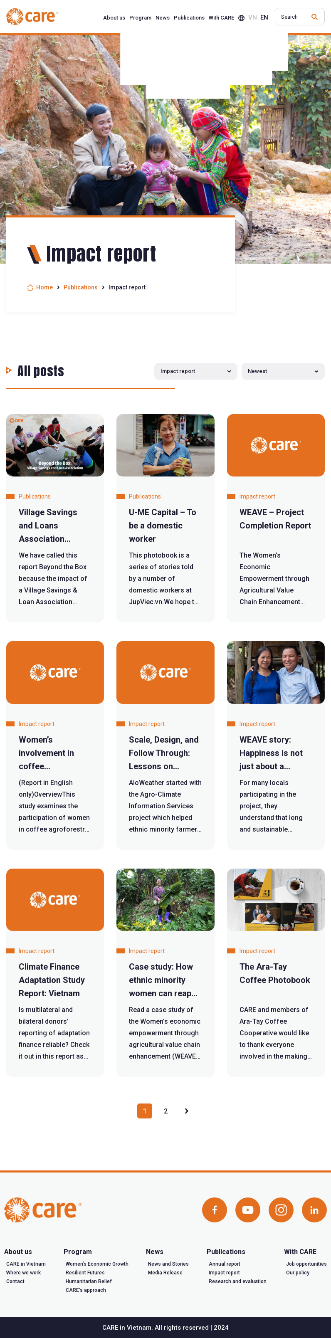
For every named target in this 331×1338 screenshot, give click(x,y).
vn (252, 17)
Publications (81, 287)
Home (44, 287)
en (264, 17)
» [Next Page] (186, 1110)
